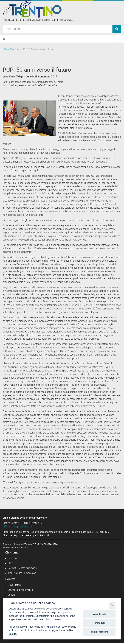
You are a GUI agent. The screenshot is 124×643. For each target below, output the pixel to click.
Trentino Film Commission (22, 573)
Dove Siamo (14, 584)
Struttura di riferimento (20, 589)
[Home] (4, 39)
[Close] (112, 605)
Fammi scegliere (99, 631)
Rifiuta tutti (99, 623)
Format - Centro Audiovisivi (22, 568)
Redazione (13, 558)
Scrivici (11, 594)
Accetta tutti (99, 614)
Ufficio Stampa (11, 49)
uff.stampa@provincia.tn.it (17, 526)
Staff (10, 563)
